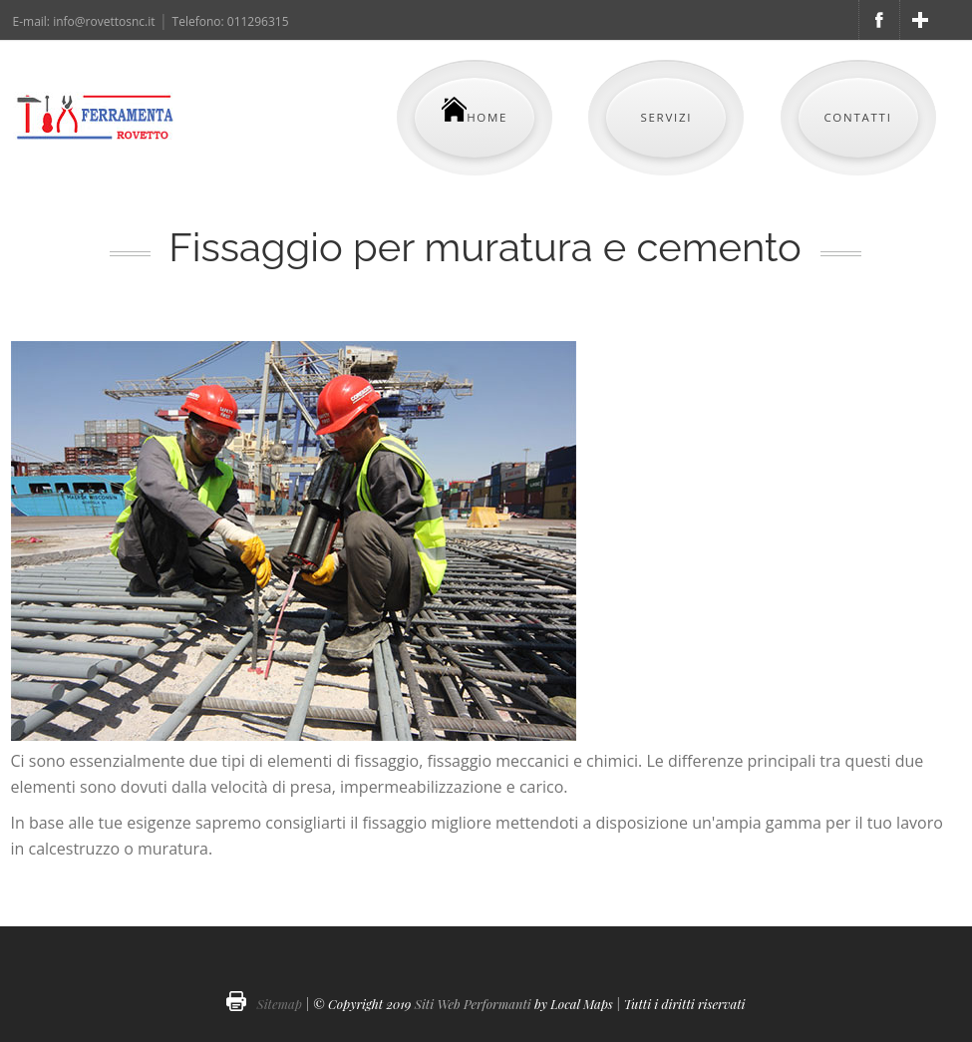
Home (474, 111)
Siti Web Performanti (473, 1003)
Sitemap (279, 1003)
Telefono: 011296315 (230, 21)
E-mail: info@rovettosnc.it (84, 21)
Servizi (666, 117)
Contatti (857, 117)
